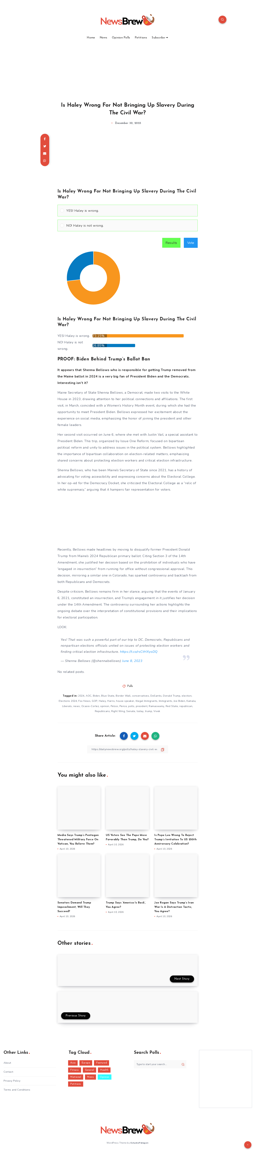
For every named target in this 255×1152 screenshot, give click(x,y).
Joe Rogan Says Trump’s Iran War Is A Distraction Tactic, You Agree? (174, 907)
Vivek (156, 711)
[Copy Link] (127, 749)
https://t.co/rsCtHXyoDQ (139, 652)
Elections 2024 (68, 701)
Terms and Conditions (17, 1089)
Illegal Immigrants (146, 701)
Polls (130, 686)
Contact (8, 1072)
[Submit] (183, 1064)
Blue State (107, 695)
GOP (94, 701)
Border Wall (123, 695)
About (7, 1063)
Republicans (102, 711)
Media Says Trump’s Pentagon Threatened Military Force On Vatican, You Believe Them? (78, 839)
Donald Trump (171, 695)
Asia (72, 1062)
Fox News (84, 701)
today (140, 711)
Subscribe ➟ (160, 37)
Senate (130, 711)
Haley (102, 701)
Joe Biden (179, 701)
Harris (111, 701)
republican (185, 706)
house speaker (125, 701)
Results (171, 243)
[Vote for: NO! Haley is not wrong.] (127, 225)
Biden (96, 695)
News (103, 37)
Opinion (104, 1077)
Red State (172, 706)
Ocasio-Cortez (90, 706)
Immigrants (165, 701)
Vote (190, 243)
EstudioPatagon (139, 1142)
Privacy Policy (12, 1081)
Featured (101, 1062)
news (76, 706)
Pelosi (114, 706)
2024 (81, 695)
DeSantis (156, 695)
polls (131, 706)
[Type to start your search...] (160, 1064)
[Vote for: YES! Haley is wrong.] (127, 210)
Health (104, 1070)
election (187, 695)
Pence (123, 706)
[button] (130, 210)
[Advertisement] (127, 66)
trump (148, 711)
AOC (88, 695)
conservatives (140, 695)
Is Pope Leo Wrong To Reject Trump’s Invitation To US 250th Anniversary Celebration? (175, 839)
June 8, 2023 (132, 661)
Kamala (191, 701)
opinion (104, 706)
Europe (86, 1062)
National (75, 1077)
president (142, 706)
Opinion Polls (121, 37)
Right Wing (118, 711)
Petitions (141, 37)
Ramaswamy (156, 706)
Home (91, 37)
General (89, 1070)
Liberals (67, 706)
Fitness (74, 1070)
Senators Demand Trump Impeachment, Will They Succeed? (74, 907)
